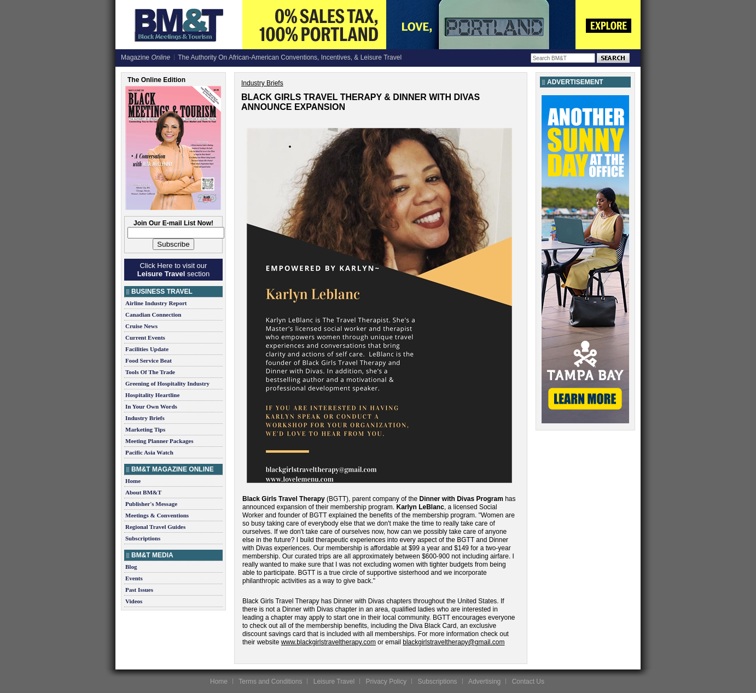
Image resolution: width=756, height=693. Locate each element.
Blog (131, 566)
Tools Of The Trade (150, 372)
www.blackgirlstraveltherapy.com (328, 642)
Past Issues (139, 589)
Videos (133, 601)
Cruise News (141, 326)
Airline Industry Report (156, 303)
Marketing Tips (145, 429)
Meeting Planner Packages (159, 441)
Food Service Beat (148, 360)
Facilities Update (146, 349)
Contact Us (528, 681)
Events (134, 578)
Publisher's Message (151, 503)
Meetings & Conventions (157, 515)
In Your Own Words (151, 406)
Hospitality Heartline (152, 395)
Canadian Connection (153, 314)
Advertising (484, 681)
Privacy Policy (385, 681)
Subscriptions (142, 538)
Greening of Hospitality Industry (167, 383)
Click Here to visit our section (173, 269)
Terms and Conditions (270, 681)
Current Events (145, 337)
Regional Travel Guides (155, 526)
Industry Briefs (145, 418)
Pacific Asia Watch (149, 452)
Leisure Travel (333, 681)
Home (133, 480)
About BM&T (143, 492)
